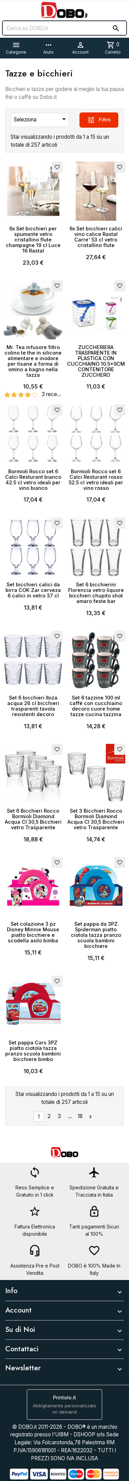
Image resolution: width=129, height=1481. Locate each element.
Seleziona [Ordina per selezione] (41, 119)
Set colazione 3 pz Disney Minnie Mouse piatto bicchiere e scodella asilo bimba (33, 932)
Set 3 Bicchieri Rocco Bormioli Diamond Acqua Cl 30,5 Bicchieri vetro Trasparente (95, 819)
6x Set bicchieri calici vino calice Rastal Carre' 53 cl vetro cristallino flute (95, 237)
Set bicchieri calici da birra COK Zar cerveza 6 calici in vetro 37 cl (33, 590)
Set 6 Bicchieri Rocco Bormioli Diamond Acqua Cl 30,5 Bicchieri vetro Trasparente (33, 819)
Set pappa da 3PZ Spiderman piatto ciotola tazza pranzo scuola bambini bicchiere (96, 935)
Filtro (99, 120)
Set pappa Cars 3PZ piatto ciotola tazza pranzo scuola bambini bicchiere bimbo (33, 1051)
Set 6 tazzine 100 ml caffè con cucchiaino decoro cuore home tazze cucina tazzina (95, 706)
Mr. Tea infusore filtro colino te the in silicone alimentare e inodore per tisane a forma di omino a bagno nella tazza (33, 361)
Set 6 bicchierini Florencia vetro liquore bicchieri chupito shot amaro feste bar (96, 593)
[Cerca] (64, 28)
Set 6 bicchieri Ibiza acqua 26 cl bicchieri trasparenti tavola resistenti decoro (33, 706)
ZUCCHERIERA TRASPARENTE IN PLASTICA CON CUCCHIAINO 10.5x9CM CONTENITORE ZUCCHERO (96, 361)
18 (80, 1116)
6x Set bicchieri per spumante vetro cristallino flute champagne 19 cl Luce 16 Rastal (33, 240)
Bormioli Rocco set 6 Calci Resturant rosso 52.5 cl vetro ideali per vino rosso (96, 479)
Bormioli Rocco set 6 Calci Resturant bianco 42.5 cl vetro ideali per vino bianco (33, 479)
